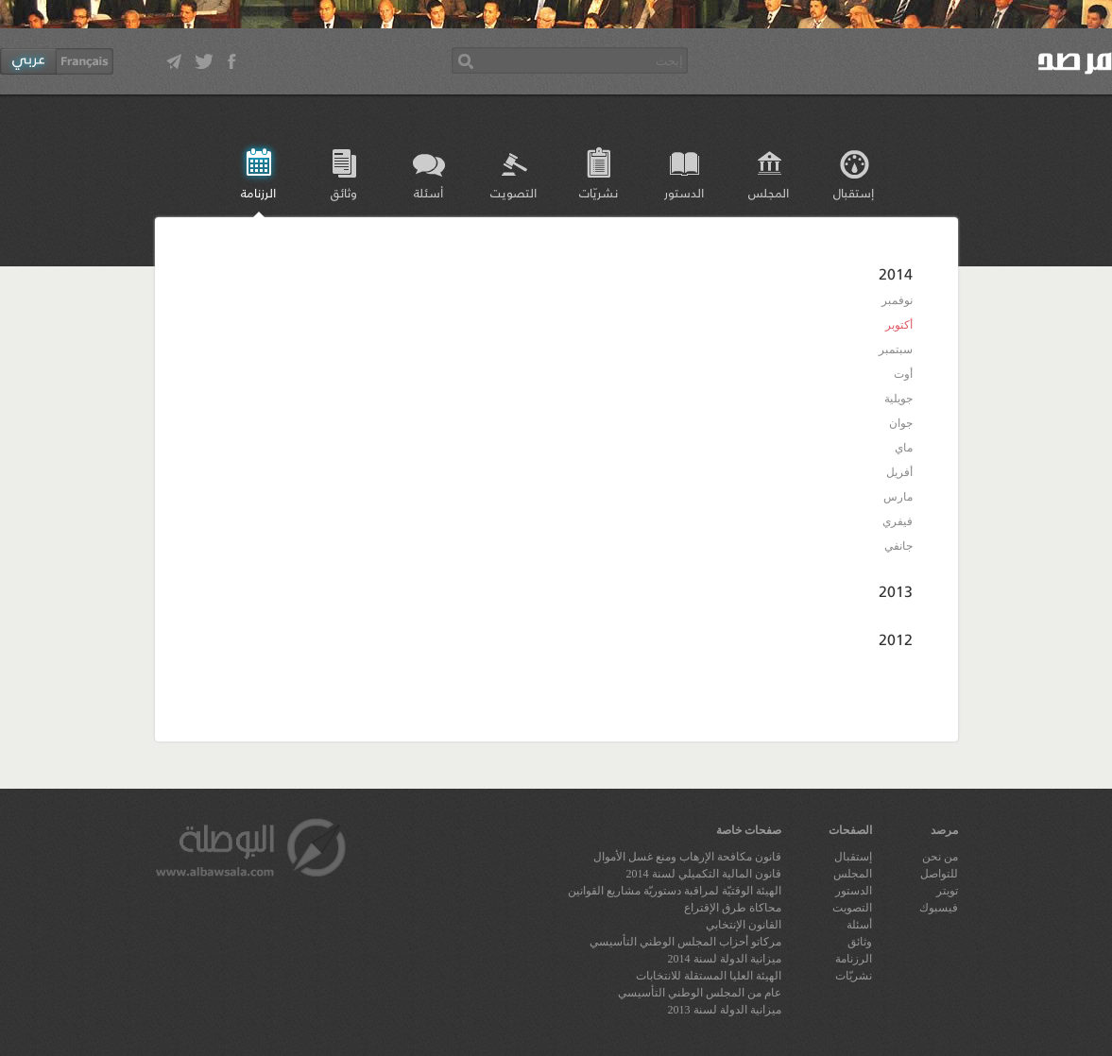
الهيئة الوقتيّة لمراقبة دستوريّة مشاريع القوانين (674, 890)
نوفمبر (897, 300)
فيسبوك (938, 907)
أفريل (899, 472)
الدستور (684, 192)
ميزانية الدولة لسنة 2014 (724, 958)
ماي (904, 447)
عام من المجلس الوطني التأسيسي (699, 992)
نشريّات (598, 192)
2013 (896, 590)
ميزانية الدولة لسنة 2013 (724, 1009)
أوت (903, 374)
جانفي (898, 546)
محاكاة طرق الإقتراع (732, 907)
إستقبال (853, 192)
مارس (898, 496)
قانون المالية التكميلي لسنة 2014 (703, 873)
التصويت (513, 192)
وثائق (344, 192)
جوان (901, 423)
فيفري (897, 521)
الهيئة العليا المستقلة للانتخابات (708, 975)
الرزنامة (258, 192)
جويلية (898, 398)
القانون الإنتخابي (743, 924)
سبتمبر (896, 349)
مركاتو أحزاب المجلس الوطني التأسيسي (685, 941)
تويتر (947, 890)
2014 (896, 273)
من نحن (940, 856)
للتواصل (939, 873)
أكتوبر (899, 325)
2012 (896, 639)
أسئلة (428, 192)
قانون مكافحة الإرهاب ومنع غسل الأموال (687, 856)
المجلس (768, 192)
